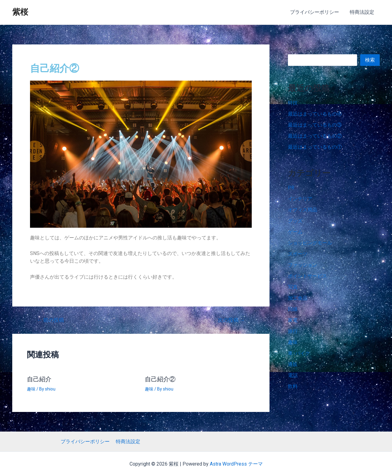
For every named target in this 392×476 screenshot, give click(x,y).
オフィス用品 (302, 210)
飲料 (293, 386)
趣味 (31, 388)
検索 (293, 49)
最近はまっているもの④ (315, 114)
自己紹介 (39, 379)
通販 (293, 364)
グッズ (295, 221)
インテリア (300, 199)
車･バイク (299, 353)
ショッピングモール (310, 243)
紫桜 (20, 12)
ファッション (302, 265)
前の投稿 (50, 320)
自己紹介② (160, 379)
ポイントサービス (307, 276)
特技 (293, 103)
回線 (293, 309)
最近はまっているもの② (315, 136)
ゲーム (295, 232)
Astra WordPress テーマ (236, 464)
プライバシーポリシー (316, 12)
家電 (293, 320)
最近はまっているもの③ (315, 125)
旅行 (293, 331)
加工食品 (297, 298)
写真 (293, 287)
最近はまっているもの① (315, 147)
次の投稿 (231, 320)
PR (291, 188)
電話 (293, 375)
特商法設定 (362, 12)
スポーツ (297, 254)
